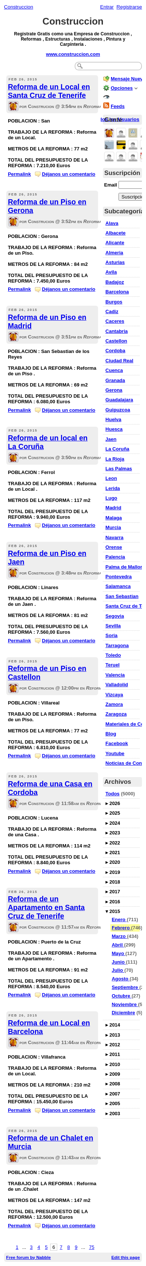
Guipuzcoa (118, 410)
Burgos (114, 302)
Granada (115, 380)
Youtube (115, 753)
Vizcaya (114, 694)
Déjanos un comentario (68, 174)
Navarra (114, 537)
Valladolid (117, 684)
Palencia (115, 557)
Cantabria (117, 331)
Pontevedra (119, 576)
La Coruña (117, 449)
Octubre (122, 996)
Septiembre (125, 987)
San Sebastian (122, 596)
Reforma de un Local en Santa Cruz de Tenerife (49, 91)
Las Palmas (119, 468)
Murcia (113, 527)
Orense (114, 547)
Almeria (114, 252)
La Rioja (115, 459)
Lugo (111, 498)
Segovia (115, 616)
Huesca (114, 429)
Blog (111, 734)
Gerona (114, 390)
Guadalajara (119, 400)
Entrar (107, 7)
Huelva (113, 419)
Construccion (18, 7)
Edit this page (125, 1257)
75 (91, 1247)
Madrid (113, 507)
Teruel (113, 665)
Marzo (119, 936)
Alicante (115, 242)
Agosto (121, 979)
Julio (118, 970)
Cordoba (115, 350)
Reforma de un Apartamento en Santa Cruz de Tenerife (46, 907)
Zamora (114, 704)
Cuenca (114, 370)
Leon (111, 478)
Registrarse (129, 7)
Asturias (115, 262)
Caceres (115, 321)
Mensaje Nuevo (128, 79)
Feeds (118, 106)
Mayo (119, 953)
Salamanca (118, 586)
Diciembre (123, 1012)
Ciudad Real (119, 360)
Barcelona (117, 292)
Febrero (121, 928)
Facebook (117, 743)
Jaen (111, 439)
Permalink (19, 174)
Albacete (116, 233)
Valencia (115, 675)
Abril (118, 945)
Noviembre (125, 1004)
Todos (113, 793)
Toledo (113, 655)
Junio (119, 962)
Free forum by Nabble (28, 1257)
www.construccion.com (73, 54)
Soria (112, 635)
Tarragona (117, 645)
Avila (111, 272)
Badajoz (115, 282)
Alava (112, 223)
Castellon (116, 341)
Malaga (114, 518)
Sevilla (113, 626)
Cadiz (112, 311)
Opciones (122, 88)
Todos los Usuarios (116, 119)
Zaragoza (116, 714)
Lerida (113, 488)
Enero (119, 919)
